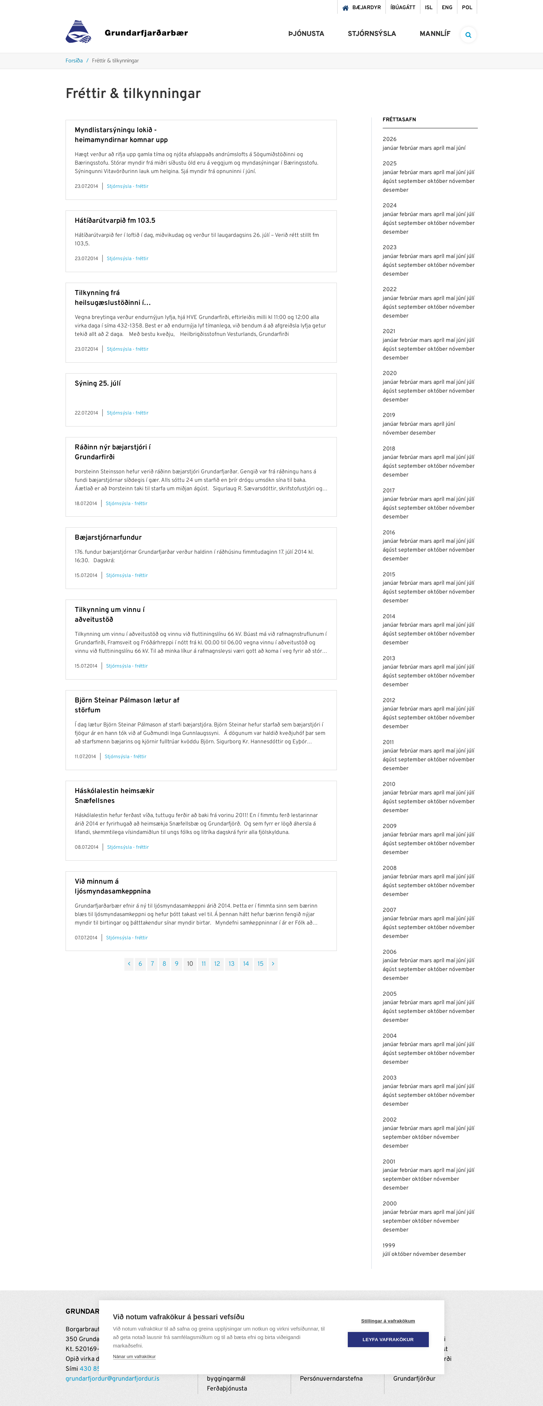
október (438, 181)
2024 (390, 205)
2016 (389, 532)
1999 (389, 1246)
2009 (390, 826)
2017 (389, 491)
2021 (389, 331)
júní (460, 148)
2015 (389, 574)
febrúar (409, 148)
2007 (389, 910)
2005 (390, 994)
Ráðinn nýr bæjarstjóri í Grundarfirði (112, 452)
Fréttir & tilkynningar (115, 61)
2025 (390, 163)
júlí (470, 172)
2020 (390, 373)
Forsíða (74, 61)
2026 (390, 139)
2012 (389, 700)
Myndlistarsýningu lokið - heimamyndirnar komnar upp (121, 135)
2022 (390, 289)
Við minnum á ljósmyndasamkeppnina (113, 886)
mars (426, 148)
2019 (389, 415)
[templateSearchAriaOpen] (468, 35)
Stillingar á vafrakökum (388, 1321)
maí (451, 148)
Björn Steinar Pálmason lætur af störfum (127, 705)
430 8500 (94, 1369)
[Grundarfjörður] (127, 33)
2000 (390, 1204)
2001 (389, 1162)
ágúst (390, 181)
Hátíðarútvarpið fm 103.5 (115, 221)
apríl (439, 148)
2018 (389, 449)
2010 (389, 784)
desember (395, 190)
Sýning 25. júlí (98, 383)
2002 (390, 1120)
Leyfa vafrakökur (388, 1339)
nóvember (462, 181)
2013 (389, 658)
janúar (391, 148)
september (412, 181)
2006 (390, 952)
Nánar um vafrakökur (134, 1356)
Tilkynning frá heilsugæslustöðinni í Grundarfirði (109, 298)
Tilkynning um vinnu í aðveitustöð (109, 615)
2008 (390, 868)
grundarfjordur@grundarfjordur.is (112, 1379)
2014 (389, 616)
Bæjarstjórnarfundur (108, 537)
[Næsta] (273, 964)
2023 (390, 247)
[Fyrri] (129, 964)
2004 (390, 1036)
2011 (388, 742)
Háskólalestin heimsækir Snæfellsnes (114, 796)
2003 (390, 1078)
